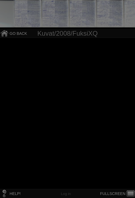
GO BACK (18, 33)
